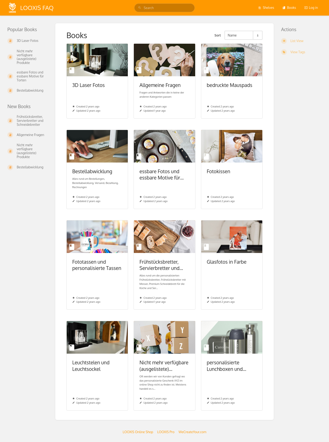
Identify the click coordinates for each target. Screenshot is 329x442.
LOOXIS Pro (165, 432)
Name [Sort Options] (232, 35)
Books (289, 8)
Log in (311, 8)
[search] (164, 7)
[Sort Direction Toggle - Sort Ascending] (257, 35)
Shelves (266, 8)
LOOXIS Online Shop (138, 432)
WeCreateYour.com (192, 432)
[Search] (139, 8)
